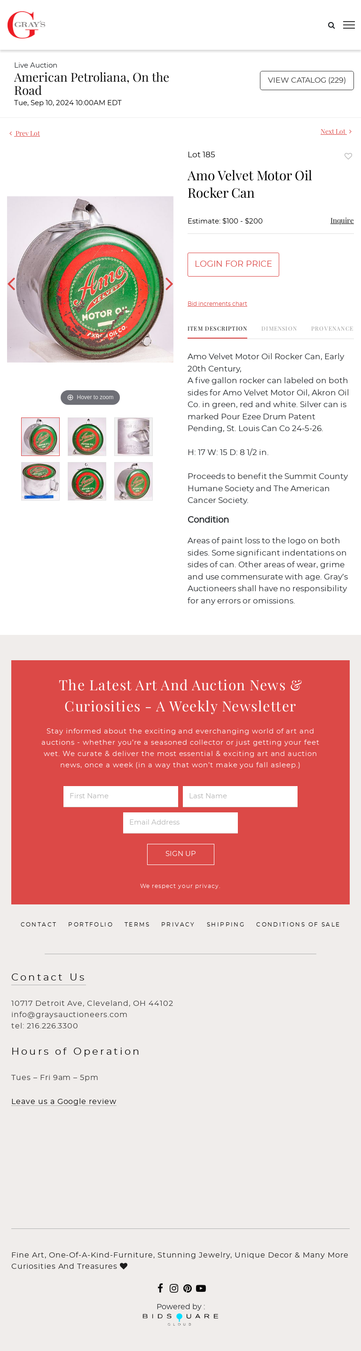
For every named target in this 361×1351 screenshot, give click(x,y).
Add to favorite (348, 156)
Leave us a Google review (64, 1101)
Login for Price (233, 264)
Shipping (226, 924)
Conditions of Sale (298, 924)
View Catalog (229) (307, 80)
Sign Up (180, 853)
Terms (137, 924)
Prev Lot (24, 133)
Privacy (178, 924)
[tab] (217, 332)
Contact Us (48, 977)
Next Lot (336, 131)
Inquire (342, 220)
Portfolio (90, 924)
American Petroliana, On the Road (91, 83)
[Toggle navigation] (349, 24)
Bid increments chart (217, 304)
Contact (39, 924)
